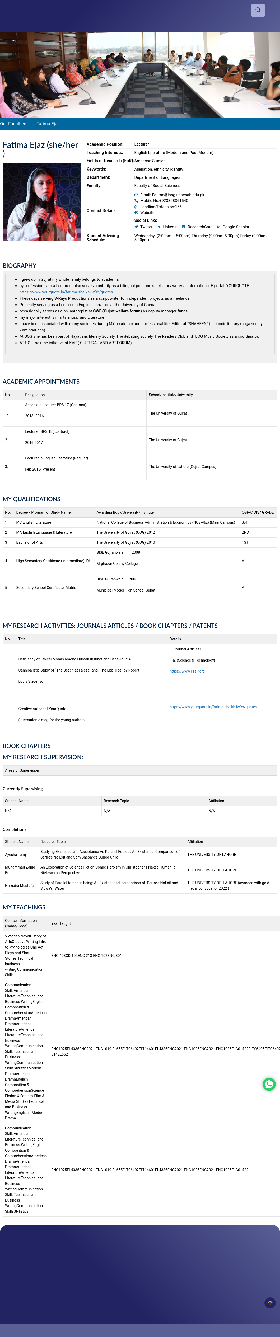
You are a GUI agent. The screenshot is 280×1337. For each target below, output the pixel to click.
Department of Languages (157, 177)
